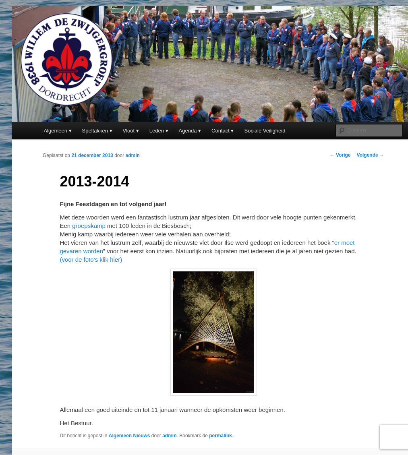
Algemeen (55, 131)
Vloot (129, 131)
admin (133, 155)
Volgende (370, 155)
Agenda (188, 131)
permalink (220, 435)
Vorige (340, 155)
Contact (220, 131)
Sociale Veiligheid (265, 131)
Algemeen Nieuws (129, 435)
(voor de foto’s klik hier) (91, 259)
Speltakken (95, 131)
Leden (156, 131)
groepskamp (89, 225)
